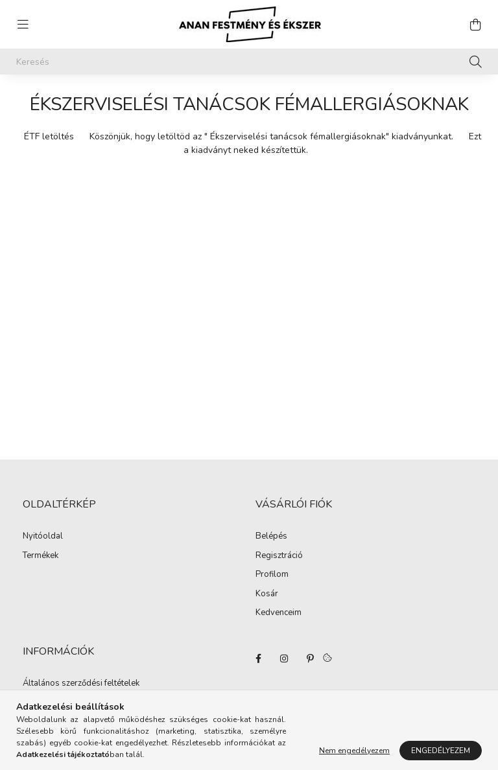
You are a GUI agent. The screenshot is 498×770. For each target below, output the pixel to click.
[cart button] (475, 25)
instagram (284, 658)
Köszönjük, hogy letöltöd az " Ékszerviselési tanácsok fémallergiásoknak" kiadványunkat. (271, 136)
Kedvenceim (278, 613)
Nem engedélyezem (354, 750)
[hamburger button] (23, 25)
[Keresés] (249, 62)
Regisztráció (279, 556)
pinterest (310, 658)
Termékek (40, 556)
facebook (258, 658)
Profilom (272, 575)
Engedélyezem (440, 750)
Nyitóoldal (43, 536)
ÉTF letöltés (49, 136)
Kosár (266, 594)
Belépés (271, 536)
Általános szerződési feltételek (81, 684)
